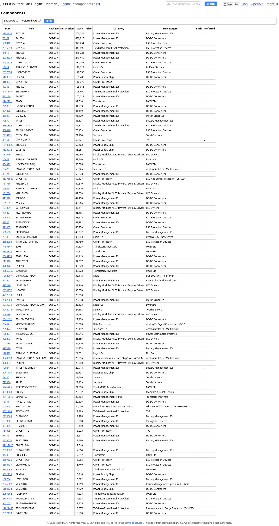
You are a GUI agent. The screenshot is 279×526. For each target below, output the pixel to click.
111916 (6, 261)
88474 (6, 174)
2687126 (7, 459)
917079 (6, 348)
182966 (6, 154)
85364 (6, 140)
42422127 (8, 309)
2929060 (7, 416)
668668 (6, 232)
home (66, 4)
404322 (6, 164)
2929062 (7, 450)
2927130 (7, 513)
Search (211, 3)
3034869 (7, 392)
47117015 (8, 445)
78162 (6, 38)
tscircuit (272, 4)
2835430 (7, 498)
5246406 (7, 387)
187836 (6, 421)
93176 (6, 435)
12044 (6, 367)
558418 (6, 43)
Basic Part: (11, 20)
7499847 (7, 246)
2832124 (7, 33)
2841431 (7, 319)
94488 (6, 455)
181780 (6, 183)
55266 (6, 280)
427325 (6, 426)
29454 (6, 324)
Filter (49, 20)
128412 (6, 353)
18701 (6, 401)
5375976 (7, 304)
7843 (5, 237)
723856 (6, 382)
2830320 (7, 251)
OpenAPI (257, 4)
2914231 (7, 135)
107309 (6, 208)
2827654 (7, 72)
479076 (6, 111)
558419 (6, 130)
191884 (6, 343)
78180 (6, 377)
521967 (6, 227)
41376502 (8, 178)
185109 (6, 203)
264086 (6, 314)
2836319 (7, 48)
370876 (6, 266)
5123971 (7, 77)
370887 (6, 363)
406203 (6, 217)
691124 (6, 96)
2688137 (7, 464)
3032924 (7, 474)
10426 (6, 169)
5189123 (7, 489)
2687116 (7, 62)
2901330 (7, 91)
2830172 (7, 290)
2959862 (7, 493)
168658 (6, 406)
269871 (6, 115)
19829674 (8, 275)
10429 (6, 67)
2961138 (7, 372)
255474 (6, 329)
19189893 (8, 145)
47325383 (8, 295)
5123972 (7, 149)
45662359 (8, 270)
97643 (6, 212)
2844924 (7, 256)
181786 (6, 193)
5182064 (7, 469)
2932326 (7, 57)
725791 (6, 120)
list (98, 4)
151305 (6, 430)
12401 (6, 188)
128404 (6, 333)
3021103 (7, 411)
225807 (6, 106)
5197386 (7, 125)
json (245, 4)
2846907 (7, 484)
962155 (6, 503)
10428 (6, 159)
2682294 (7, 241)
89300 (6, 222)
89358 (6, 86)
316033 (6, 82)
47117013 (8, 396)
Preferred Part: (31, 20)
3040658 (7, 358)
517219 (6, 285)
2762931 (7, 101)
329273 (6, 338)
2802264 (7, 300)
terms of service (133, 522)
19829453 (8, 508)
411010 (6, 198)
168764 (6, 479)
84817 (6, 52)
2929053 (7, 440)
